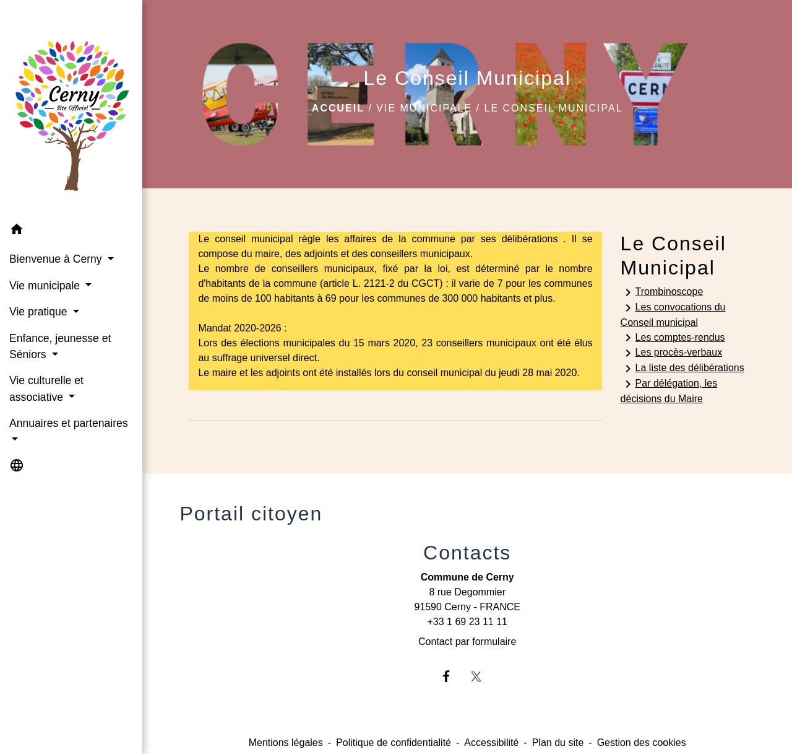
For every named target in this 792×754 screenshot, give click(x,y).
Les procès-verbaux (672, 353)
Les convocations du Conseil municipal (673, 314)
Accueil (338, 108)
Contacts (467, 552)
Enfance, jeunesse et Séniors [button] (60, 346)
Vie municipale (424, 108)
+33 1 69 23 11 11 (467, 621)
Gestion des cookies (641, 742)
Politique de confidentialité (393, 742)
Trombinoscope (662, 292)
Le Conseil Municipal (553, 108)
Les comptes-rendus (673, 337)
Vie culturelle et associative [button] (46, 388)
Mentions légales (286, 742)
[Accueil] (71, 108)
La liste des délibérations (682, 368)
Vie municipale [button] (46, 285)
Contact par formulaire (467, 641)
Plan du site (558, 742)
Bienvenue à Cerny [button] (57, 259)
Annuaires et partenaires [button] (68, 423)
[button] (71, 231)
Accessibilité (491, 742)
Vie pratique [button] (39, 311)
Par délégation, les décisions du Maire (669, 390)
